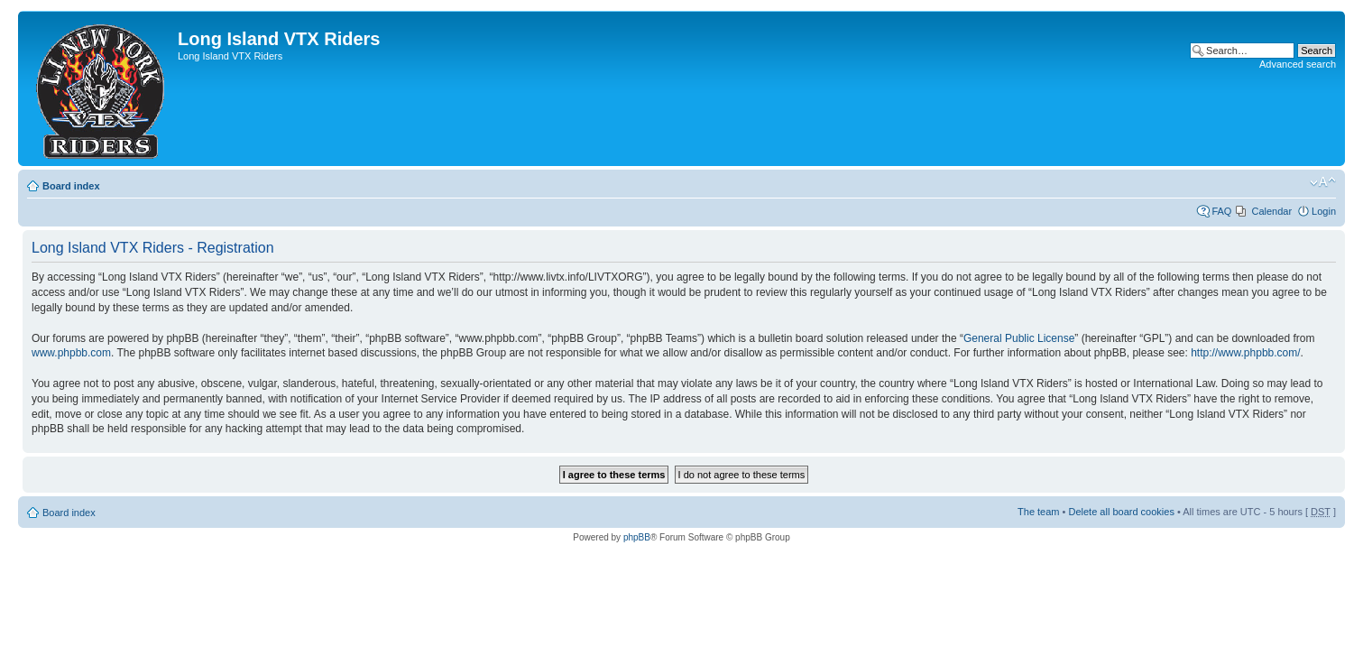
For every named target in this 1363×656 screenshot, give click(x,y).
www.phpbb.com (71, 352)
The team (1038, 511)
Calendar (1271, 211)
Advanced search (1297, 64)
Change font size (1323, 182)
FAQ (1221, 211)
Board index (71, 185)
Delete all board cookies (1121, 511)
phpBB (636, 537)
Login (1324, 211)
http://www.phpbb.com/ (1245, 352)
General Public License (1018, 338)
